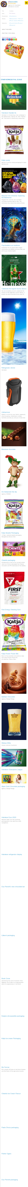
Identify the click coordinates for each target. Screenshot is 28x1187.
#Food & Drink (13, 23)
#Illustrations (13, 16)
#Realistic (20, 20)
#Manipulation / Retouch (16, 18)
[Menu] (26, 2)
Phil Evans (12, 13)
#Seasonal (12, 25)
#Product (20, 23)
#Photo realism (13, 20)
